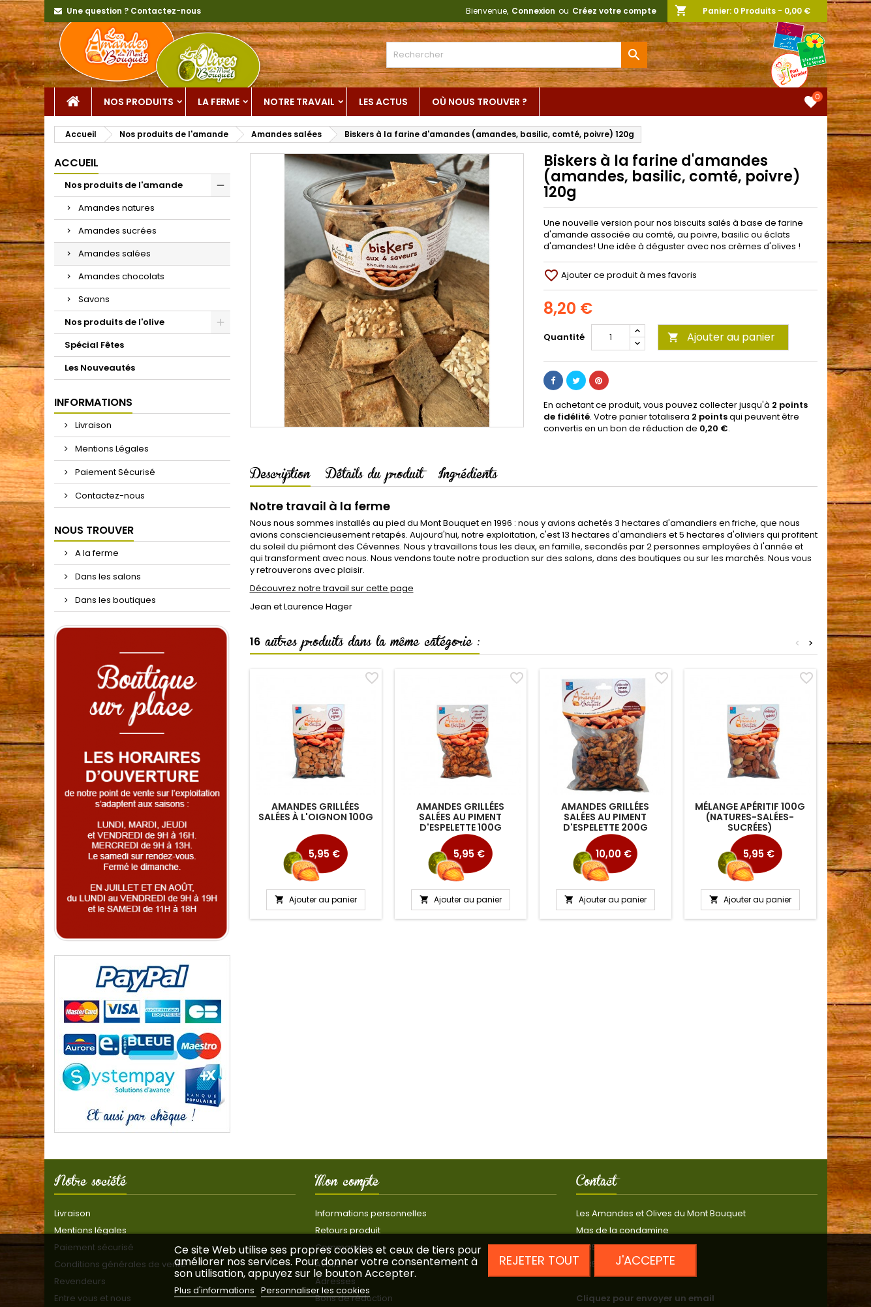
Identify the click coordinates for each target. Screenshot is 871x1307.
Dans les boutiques (114, 600)
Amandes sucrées (117, 230)
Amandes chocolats (121, 276)
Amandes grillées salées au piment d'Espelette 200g (605, 817)
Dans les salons (107, 576)
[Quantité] (610, 337)
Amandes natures (116, 208)
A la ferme (96, 553)
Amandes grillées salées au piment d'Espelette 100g (460, 817)
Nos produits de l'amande (124, 185)
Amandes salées (114, 253)
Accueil (76, 162)
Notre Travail (299, 101)
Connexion (533, 10)
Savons (94, 299)
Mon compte (347, 1184)
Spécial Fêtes (94, 345)
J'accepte (645, 1260)
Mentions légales (90, 1230)
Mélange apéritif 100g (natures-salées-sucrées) (750, 817)
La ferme (218, 101)
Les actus (383, 101)
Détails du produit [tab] (374, 476)
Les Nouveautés (100, 367)
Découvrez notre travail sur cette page (332, 588)
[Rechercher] (516, 55)
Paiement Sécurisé (114, 472)
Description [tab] (280, 476)
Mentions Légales (111, 448)
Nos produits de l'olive (114, 322)
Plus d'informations (215, 1290)
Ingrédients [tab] (467, 476)
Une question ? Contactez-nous (134, 10)
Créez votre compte (614, 10)
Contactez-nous (109, 495)
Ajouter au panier (721, 337)
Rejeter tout (539, 1260)
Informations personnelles (371, 1213)
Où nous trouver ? (479, 101)
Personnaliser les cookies (315, 1290)
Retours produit (347, 1230)
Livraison (92, 425)
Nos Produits (139, 101)
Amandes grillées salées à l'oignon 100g (315, 811)
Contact (596, 1184)
